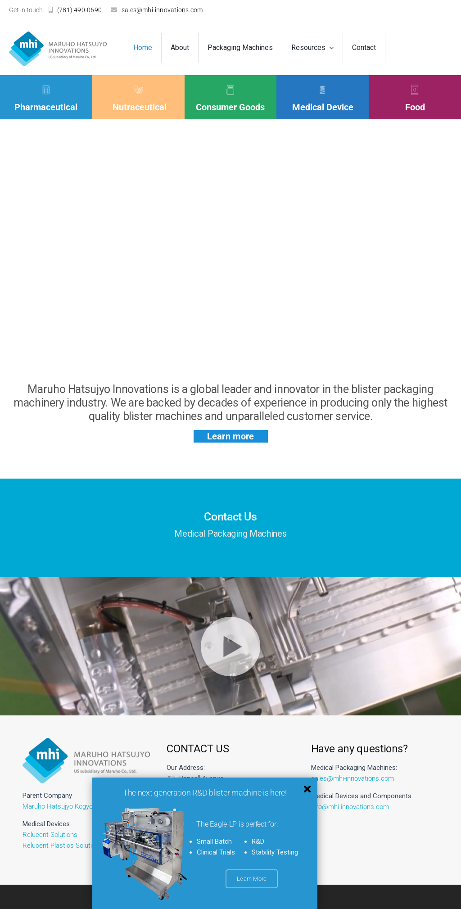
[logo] (58, 35)
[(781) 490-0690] (75, 10)
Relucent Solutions (50, 835)
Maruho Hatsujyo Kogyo (58, 806)
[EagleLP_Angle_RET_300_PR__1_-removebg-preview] (145, 811)
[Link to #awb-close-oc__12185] (308, 789)
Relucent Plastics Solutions (63, 845)
